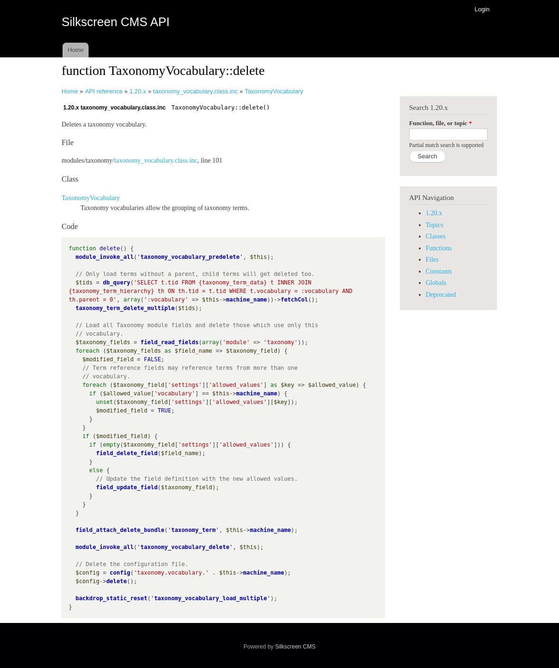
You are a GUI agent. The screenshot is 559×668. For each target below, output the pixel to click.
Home (75, 50)
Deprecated (441, 294)
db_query (116, 282)
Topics (434, 225)
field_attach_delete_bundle (119, 530)
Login (482, 9)
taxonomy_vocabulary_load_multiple (210, 598)
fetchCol (294, 299)
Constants (439, 271)
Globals (436, 282)
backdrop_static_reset (111, 598)
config (120, 572)
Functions (439, 248)
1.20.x (137, 91)
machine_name (246, 299)
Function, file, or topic (440, 123)
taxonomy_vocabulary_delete (185, 547)
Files (432, 259)
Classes (436, 236)
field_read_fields (170, 342)
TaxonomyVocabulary (273, 91)
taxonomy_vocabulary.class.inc (195, 91)
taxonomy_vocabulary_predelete (190, 257)
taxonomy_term (193, 530)
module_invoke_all (104, 257)
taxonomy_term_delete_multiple (124, 308)
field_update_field (127, 487)
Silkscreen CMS (295, 646)
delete (116, 581)
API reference (104, 91)
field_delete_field (127, 453)
